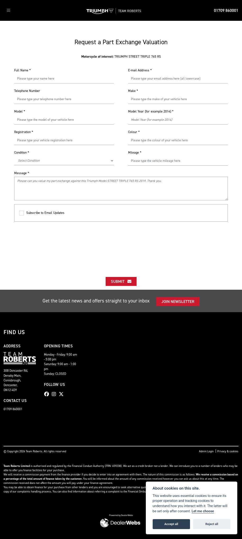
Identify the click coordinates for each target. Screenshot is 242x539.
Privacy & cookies (227, 451)
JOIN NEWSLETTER (177, 301)
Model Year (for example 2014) (150, 111)
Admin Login (206, 451)
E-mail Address (140, 70)
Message (21, 173)
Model (19, 111)
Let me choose (203, 511)
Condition (21, 152)
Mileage (134, 152)
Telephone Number (27, 91)
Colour (134, 132)
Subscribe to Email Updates (42, 213)
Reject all (211, 524)
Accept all (171, 524)
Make (133, 91)
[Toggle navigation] (8, 10)
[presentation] (121, 245)
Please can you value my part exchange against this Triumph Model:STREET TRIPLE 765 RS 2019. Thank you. (121, 188)
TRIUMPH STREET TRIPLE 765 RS (121, 56)
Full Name (22, 70)
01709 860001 (226, 10)
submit (121, 281)
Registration (23, 132)
